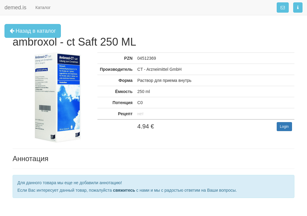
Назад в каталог (33, 31)
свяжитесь (124, 190)
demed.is (15, 7)
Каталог (43, 7)
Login (284, 126)
